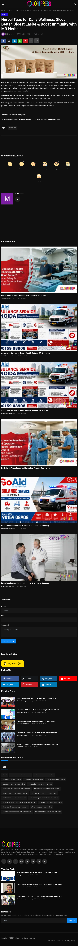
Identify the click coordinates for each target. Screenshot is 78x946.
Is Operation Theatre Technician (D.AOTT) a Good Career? (25, 295)
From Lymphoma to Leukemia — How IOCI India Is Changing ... (26, 583)
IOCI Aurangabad (6, 586)
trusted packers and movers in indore (46, 789)
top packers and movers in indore (14, 784)
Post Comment (8, 641)
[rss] (44, 861)
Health (9, 10)
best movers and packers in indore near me (17, 812)
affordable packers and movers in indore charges (19, 802)
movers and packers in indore (20, 775)
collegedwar (20, 875)
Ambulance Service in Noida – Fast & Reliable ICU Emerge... (25, 353)
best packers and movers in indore (40, 784)
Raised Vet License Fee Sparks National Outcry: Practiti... (37, 733)
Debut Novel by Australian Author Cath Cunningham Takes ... (40, 884)
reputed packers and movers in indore (48, 812)
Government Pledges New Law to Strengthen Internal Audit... (38, 710)
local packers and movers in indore (14, 798)
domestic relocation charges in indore (15, 807)
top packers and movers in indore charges (17, 789)
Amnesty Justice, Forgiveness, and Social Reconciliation (37, 744)
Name (3, 607)
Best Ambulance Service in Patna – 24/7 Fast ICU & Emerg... (25, 526)
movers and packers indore (56, 779)
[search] (75, 3)
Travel (5, 775)
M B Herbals (19, 194)
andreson (20, 887)
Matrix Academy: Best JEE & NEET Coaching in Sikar (37, 872)
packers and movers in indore (44, 775)
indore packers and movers (34, 779)
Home (3, 10)
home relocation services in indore (50, 802)
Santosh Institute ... (7, 298)
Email (3, 616)
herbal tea (12, 128)
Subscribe (72, 920)
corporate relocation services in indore (44, 793)
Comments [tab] (6, 599)
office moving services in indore (41, 807)
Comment (5, 625)
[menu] (2, 3)
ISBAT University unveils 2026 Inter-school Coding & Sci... (37, 698)
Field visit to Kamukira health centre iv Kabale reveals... (36, 721)
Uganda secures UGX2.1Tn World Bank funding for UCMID (39, 896)
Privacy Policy (70, 940)
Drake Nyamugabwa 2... (24, 701)
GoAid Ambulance (6, 356)
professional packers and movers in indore (44, 798)
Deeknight (20, 746)
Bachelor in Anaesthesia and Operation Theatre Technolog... (26, 468)
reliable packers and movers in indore (15, 793)
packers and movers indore (12, 779)
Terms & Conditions (55, 940)
